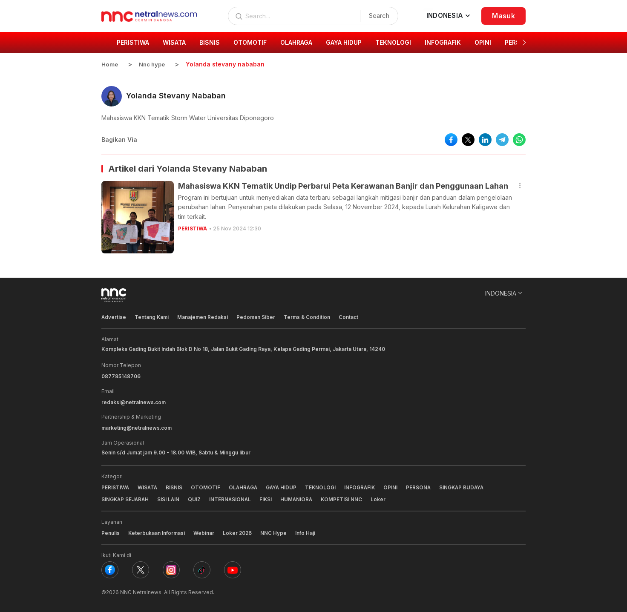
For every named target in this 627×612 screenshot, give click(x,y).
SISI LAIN (170, 498)
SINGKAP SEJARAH (125, 498)
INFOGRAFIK (364, 486)
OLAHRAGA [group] (296, 42)
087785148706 (121, 376)
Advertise (114, 316)
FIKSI (268, 498)
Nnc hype (153, 64)
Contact (351, 316)
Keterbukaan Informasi (157, 531)
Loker (382, 498)
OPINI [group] (483, 42)
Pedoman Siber (257, 316)
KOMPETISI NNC (346, 498)
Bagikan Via (119, 139)
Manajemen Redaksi (204, 316)
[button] (524, 42)
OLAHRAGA (245, 486)
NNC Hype (275, 531)
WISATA (148, 486)
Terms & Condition (309, 316)
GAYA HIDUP (284, 486)
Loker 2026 (238, 531)
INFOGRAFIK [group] (443, 42)
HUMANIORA (300, 498)
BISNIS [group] (209, 42)
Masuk (503, 15)
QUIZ (196, 498)
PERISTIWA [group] (133, 42)
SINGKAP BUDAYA (468, 486)
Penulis (110, 531)
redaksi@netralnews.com (134, 401)
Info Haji (307, 531)
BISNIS (175, 486)
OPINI (395, 486)
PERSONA (423, 486)
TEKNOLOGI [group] (393, 42)
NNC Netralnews (140, 590)
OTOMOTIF (206, 486)
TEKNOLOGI (324, 486)
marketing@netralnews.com (137, 427)
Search (377, 15)
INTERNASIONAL (232, 498)
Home (109, 64)
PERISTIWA (192, 228)
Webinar (204, 531)
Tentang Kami (152, 316)
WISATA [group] (174, 42)
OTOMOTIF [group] (250, 42)
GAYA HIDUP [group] (344, 42)
